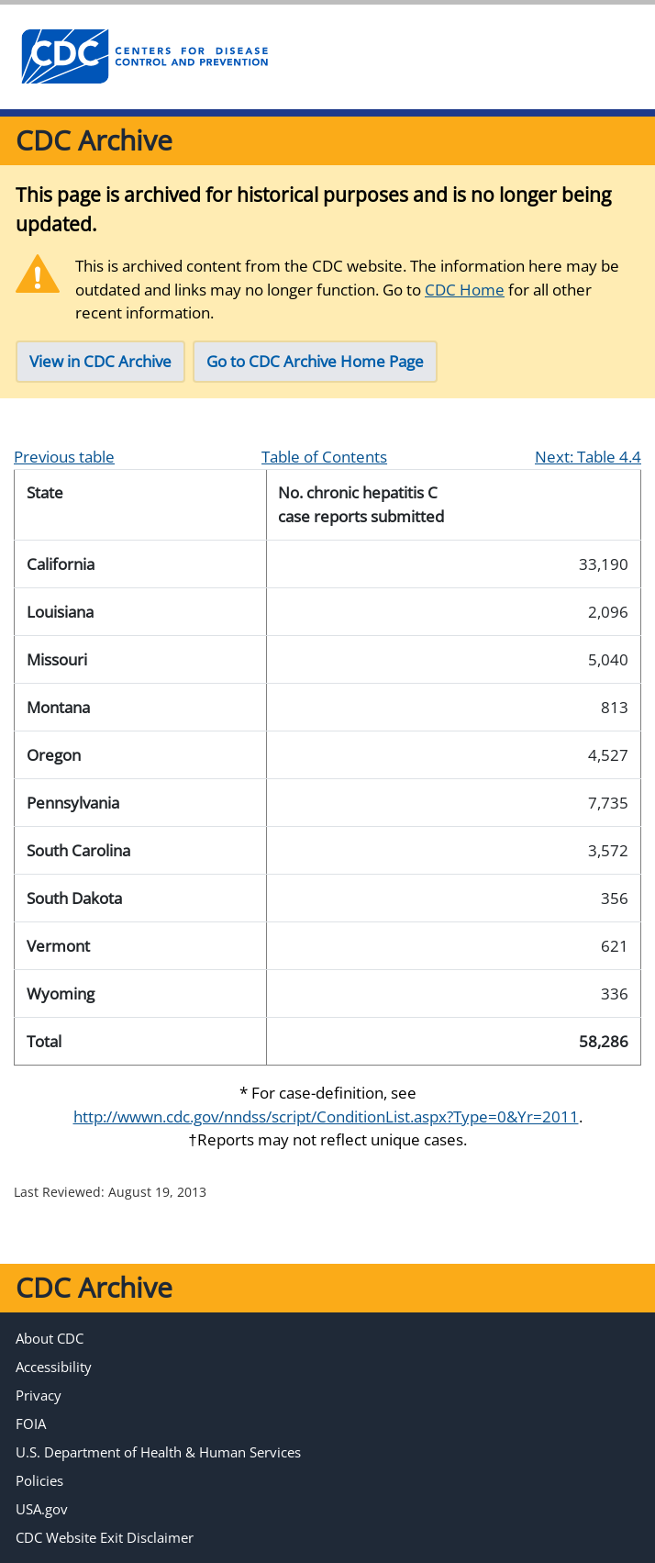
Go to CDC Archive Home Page (315, 361)
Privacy (38, 1395)
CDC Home (465, 289)
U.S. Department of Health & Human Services (158, 1452)
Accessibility (54, 1366)
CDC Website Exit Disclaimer (105, 1537)
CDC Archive (94, 140)
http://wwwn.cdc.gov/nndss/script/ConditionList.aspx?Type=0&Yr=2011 (326, 1116)
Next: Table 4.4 (588, 456)
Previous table (64, 456)
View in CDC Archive (100, 361)
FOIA (31, 1423)
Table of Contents (324, 456)
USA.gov (42, 1509)
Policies (39, 1480)
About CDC (49, 1338)
